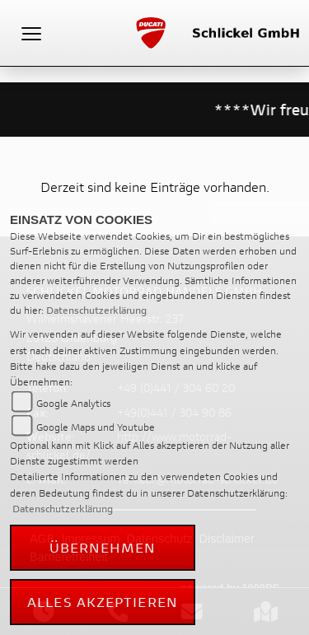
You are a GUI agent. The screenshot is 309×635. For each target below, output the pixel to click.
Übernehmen (103, 547)
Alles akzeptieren (102, 601)
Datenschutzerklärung (96, 310)
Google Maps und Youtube (95, 427)
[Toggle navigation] (31, 33)
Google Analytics (73, 403)
